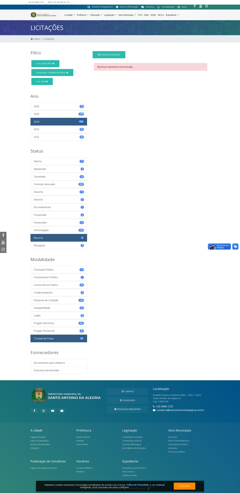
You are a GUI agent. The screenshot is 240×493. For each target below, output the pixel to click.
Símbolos (34, 448)
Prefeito (80, 440)
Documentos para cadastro (49, 362)
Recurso (45, 63)
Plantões (80, 471)
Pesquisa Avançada (109, 54)
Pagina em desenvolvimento (43, 468)
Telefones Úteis (129, 475)
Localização (127, 400)
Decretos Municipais (131, 444)
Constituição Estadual (132, 437)
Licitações (172, 448)
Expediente (171, 15)
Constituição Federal (131, 440)
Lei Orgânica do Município (134, 448)
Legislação (109, 15)
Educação (95, 15)
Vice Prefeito (82, 444)
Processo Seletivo (176, 451)
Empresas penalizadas (46, 370)
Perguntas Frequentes (127, 409)
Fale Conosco (128, 471)
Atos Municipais (126, 15)
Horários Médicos (84, 468)
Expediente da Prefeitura (134, 468)
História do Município (40, 444)
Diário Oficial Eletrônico (179, 440)
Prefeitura (82, 15)
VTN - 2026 (143, 15)
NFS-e (161, 15)
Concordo (184, 486)
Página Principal (37, 437)
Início (35, 39)
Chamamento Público (178, 444)
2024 (42, 81)
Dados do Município (39, 440)
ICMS (153, 15)
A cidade (68, 15)
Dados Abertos (83, 437)
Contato (128, 391)
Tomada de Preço (52, 72)
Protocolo (172, 437)
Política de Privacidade (137, 484)
